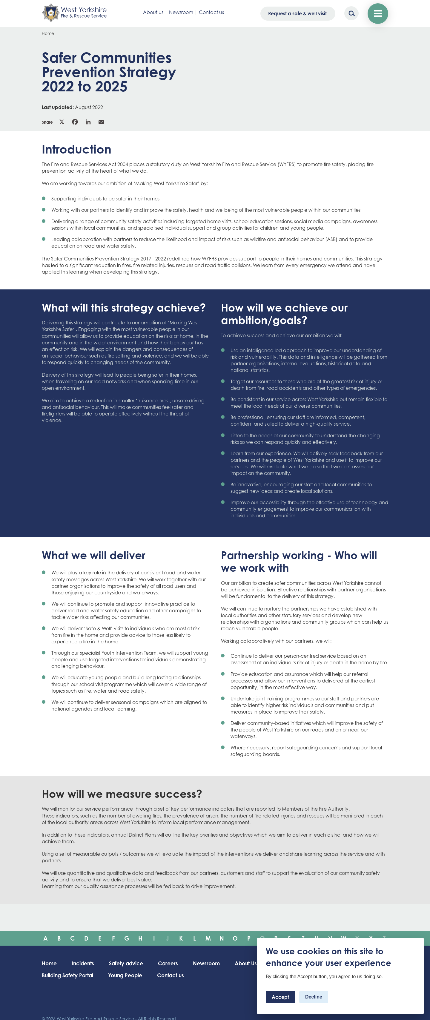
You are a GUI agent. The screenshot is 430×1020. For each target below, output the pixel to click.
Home (48, 33)
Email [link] (101, 122)
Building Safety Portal (69, 975)
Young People (128, 975)
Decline (313, 996)
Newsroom (181, 12)
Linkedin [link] (88, 122)
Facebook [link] (75, 122)
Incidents (84, 963)
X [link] (62, 122)
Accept (280, 997)
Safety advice (129, 963)
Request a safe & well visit (297, 13)
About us (153, 12)
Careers (172, 963)
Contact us (211, 12)
